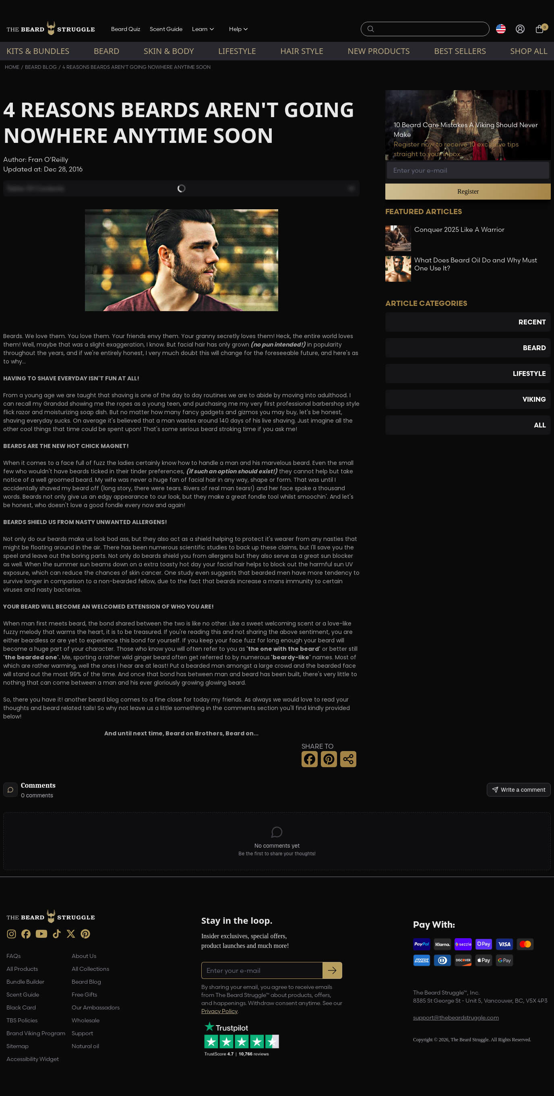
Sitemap (17, 1046)
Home (12, 67)
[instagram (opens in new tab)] (11, 934)
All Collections (90, 968)
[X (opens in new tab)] (71, 934)
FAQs (13, 956)
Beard (107, 50)
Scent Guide (166, 29)
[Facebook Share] (310, 759)
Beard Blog (41, 67)
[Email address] (468, 170)
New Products (379, 50)
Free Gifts (84, 994)
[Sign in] (520, 29)
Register (468, 191)
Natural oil (85, 1046)
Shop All (529, 50)
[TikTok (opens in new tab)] (56, 933)
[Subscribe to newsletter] (332, 970)
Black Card (21, 1007)
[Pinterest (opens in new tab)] (85, 934)
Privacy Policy (219, 1011)
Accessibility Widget (32, 1059)
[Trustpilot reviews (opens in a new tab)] (241, 1039)
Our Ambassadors (96, 1007)
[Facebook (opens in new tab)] (26, 934)
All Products (22, 968)
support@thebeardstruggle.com (456, 1017)
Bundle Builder (25, 981)
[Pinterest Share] (329, 759)
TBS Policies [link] (21, 1020)
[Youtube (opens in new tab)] (41, 934)
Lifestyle (237, 50)
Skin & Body (169, 50)
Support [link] (82, 1033)
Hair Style (301, 50)
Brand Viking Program (35, 1033)
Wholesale (85, 1020)
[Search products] (429, 29)
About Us (84, 956)
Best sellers (460, 50)
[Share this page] (348, 759)
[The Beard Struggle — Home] (50, 29)
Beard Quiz (125, 29)
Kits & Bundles (37, 50)
